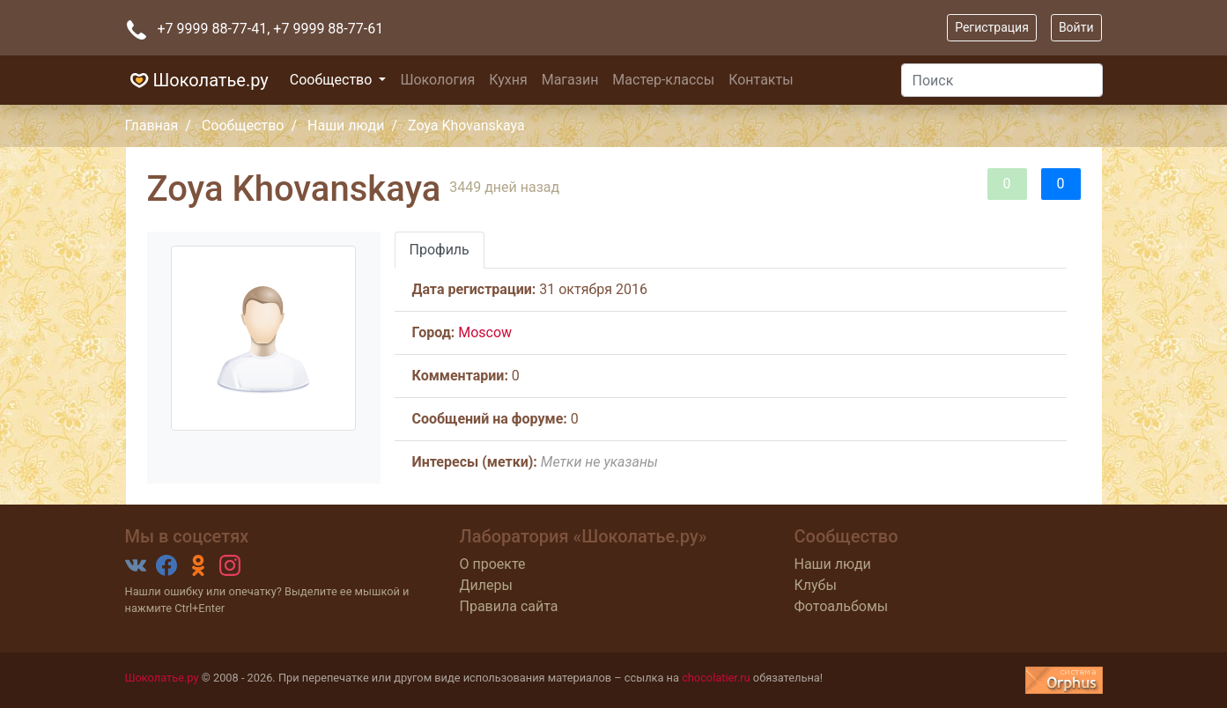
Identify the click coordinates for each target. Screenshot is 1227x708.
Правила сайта (509, 606)
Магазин (570, 79)
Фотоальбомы (842, 606)
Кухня (508, 79)
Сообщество (333, 79)
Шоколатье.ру (197, 80)
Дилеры (486, 585)
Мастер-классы (663, 79)
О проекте (493, 564)
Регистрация (992, 27)
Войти (1076, 27)
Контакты (760, 79)
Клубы (816, 585)
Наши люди (345, 125)
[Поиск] (1002, 80)
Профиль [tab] (439, 249)
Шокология (437, 79)
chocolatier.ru (716, 677)
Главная (152, 125)
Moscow (485, 332)
